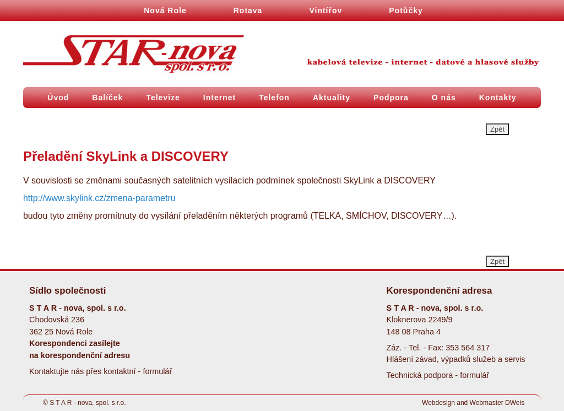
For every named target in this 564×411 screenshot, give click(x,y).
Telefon (274, 97)
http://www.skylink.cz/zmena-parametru (99, 198)
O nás (444, 97)
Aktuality (331, 97)
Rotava (248, 10)
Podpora (391, 97)
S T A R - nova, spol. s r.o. (88, 403)
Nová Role (165, 10)
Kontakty (498, 97)
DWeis (514, 403)
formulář (157, 371)
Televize (163, 97)
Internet (219, 97)
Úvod (58, 97)
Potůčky (405, 10)
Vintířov (325, 10)
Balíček (107, 97)
